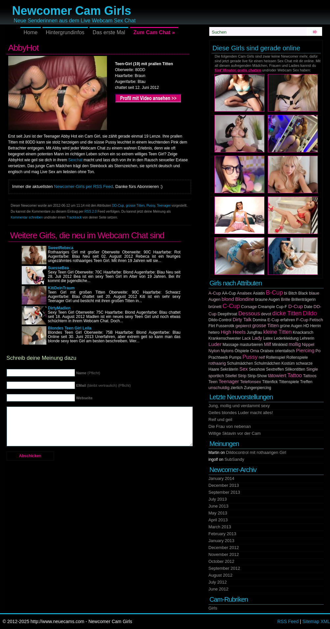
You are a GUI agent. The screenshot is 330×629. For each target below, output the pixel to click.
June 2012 (219, 589)
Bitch (292, 293)
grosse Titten (135, 205)
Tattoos (310, 376)
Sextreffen (275, 369)
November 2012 (224, 554)
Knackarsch (303, 332)
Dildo (310, 313)
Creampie (266, 306)
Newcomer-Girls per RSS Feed (83, 186)
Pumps (235, 357)
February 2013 (223, 533)
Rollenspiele (297, 357)
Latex (268, 338)
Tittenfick (270, 382)
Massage (231, 344)
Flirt (212, 326)
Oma (254, 351)
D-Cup (295, 306)
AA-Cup (229, 293)
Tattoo (294, 375)
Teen (213, 382)
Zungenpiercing (257, 387)
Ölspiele (242, 351)
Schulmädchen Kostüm (274, 363)
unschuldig (219, 387)
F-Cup (302, 319)
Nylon (214, 350)
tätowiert (277, 375)
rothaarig (217, 363)
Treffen (306, 382)
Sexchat (75, 160)
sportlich (216, 376)
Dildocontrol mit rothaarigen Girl (256, 452)
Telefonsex (250, 381)
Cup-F (281, 306)
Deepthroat (227, 314)
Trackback (74, 217)
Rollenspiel (275, 357)
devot (266, 314)
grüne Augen (291, 326)
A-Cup (215, 293)
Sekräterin (229, 369)
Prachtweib (218, 357)
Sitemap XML (316, 621)
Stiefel (231, 376)
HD (306, 326)
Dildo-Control (220, 320)
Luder (215, 344)
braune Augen (267, 299)
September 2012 (224, 568)
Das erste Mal (109, 32)
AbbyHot (23, 48)
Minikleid (280, 344)
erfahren (287, 320)
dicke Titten (287, 313)
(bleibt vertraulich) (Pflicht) (103, 385)
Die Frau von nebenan (230, 426)
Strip (242, 376)
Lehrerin (307, 338)
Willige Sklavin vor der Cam (235, 433)
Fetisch (316, 320)
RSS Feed (288, 621)
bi (285, 293)
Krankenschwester (225, 338)
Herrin (315, 326)
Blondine (244, 299)
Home (31, 32)
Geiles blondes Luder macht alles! (241, 412)
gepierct (243, 325)
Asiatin (259, 293)
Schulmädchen (240, 363)
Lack (246, 338)
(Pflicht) (88, 373)
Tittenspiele (289, 382)
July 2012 (218, 582)
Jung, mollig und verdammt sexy (239, 405)
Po (318, 351)
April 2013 (218, 519)
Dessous (249, 313)
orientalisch (285, 351)
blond (228, 299)
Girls (213, 608)
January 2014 (222, 478)
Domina (259, 320)
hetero (214, 332)
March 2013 (220, 526)
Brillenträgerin (303, 299)
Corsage (249, 306)
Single (312, 369)
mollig (295, 344)
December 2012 (224, 547)
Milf (267, 344)
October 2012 (222, 561)
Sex (244, 369)
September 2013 (224, 492)
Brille (285, 299)
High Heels (233, 332)
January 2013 (222, 540)
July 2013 (218, 499)
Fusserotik (225, 326)
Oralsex (267, 351)
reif (262, 357)
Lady (257, 338)
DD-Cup (118, 205)
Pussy (150, 205)
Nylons (227, 351)
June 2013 (219, 506)
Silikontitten (295, 369)
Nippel (308, 344)
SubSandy (234, 459)
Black (303, 293)
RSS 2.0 (91, 211)
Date (308, 306)
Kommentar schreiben (27, 217)
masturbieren (251, 344)
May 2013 (218, 513)
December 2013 (224, 485)
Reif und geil (220, 419)
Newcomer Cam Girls (71, 10)
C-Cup (231, 305)
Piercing (305, 350)
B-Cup (274, 292)
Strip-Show (257, 376)
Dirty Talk (242, 319)
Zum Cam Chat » (154, 32)
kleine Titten (277, 332)
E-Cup (273, 320)
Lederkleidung (286, 338)
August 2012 (221, 575)
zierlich (237, 387)
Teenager (164, 205)
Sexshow (257, 369)
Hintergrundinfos (65, 32)
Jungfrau (254, 332)
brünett (215, 306)
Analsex (244, 293)
